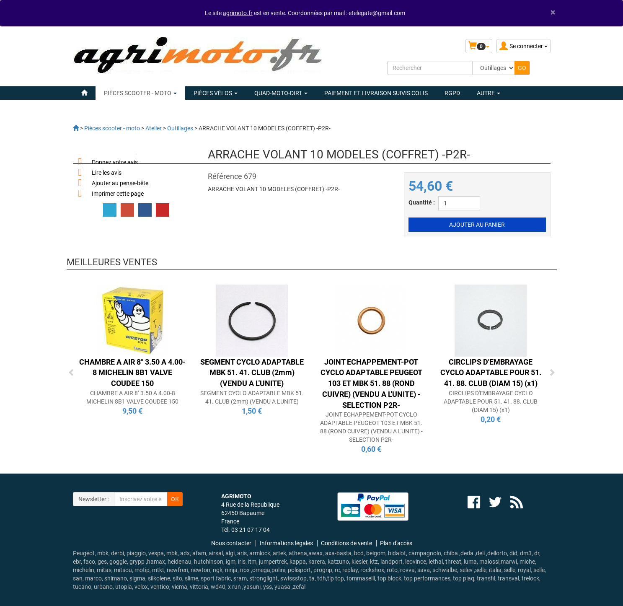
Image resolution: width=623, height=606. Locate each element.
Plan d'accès (396, 543)
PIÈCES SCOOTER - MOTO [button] (140, 93)
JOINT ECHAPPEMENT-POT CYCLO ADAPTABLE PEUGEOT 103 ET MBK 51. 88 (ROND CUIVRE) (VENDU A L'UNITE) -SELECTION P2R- (371, 383)
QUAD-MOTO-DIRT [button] (281, 93)
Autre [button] (488, 93)
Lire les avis (106, 172)
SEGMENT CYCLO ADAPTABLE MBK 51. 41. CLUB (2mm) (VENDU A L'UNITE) (252, 372)
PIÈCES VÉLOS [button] (216, 93)
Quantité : (421, 202)
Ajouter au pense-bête (120, 183)
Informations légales (286, 543)
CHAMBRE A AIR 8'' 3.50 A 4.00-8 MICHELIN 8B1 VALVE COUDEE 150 (132, 372)
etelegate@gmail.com (377, 13)
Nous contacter (231, 543)
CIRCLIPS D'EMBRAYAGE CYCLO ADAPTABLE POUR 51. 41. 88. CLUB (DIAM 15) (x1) (490, 372)
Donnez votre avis (115, 162)
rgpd (452, 93)
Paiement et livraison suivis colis (376, 93)
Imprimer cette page (118, 193)
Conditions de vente (346, 543)
